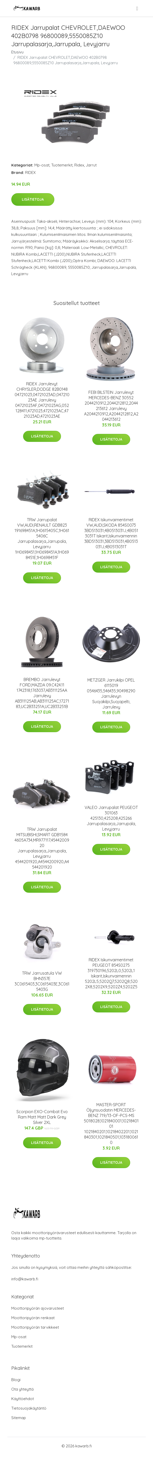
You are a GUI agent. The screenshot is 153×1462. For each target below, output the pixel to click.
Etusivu (17, 52)
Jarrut (91, 165)
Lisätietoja (33, 199)
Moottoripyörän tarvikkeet (35, 1327)
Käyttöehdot (22, 1398)
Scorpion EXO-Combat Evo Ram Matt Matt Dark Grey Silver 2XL (42, 1117)
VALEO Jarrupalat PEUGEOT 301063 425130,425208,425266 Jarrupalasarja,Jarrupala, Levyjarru (111, 818)
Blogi (16, 1379)
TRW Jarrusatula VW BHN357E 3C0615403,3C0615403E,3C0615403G (42, 981)
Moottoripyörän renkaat (33, 1317)
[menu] (137, 8)
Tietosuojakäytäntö (28, 1408)
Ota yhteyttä (22, 1389)
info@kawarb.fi (24, 1279)
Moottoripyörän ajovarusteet (37, 1308)
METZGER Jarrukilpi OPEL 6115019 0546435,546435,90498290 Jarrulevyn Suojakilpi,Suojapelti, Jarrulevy (111, 693)
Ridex (79, 165)
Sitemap (18, 1417)
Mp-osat (41, 165)
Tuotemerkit (62, 165)
